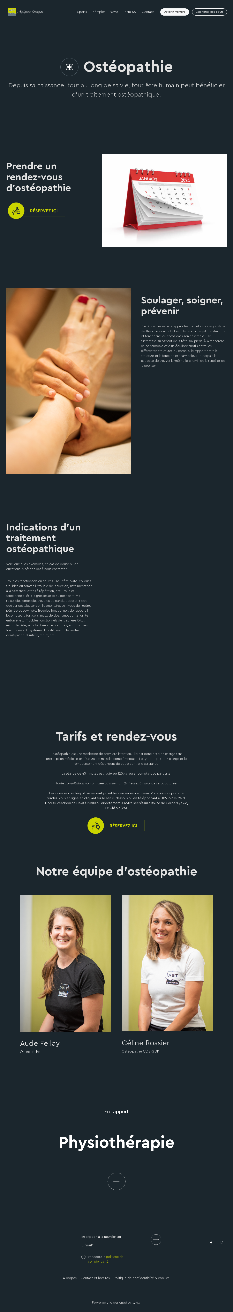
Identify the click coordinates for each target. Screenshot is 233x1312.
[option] (65, 975)
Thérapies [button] (99, 12)
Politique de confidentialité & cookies (141, 1277)
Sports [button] (83, 12)
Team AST (130, 12)
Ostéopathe (30, 1052)
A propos (70, 1277)
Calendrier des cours (209, 12)
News (115, 12)
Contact (148, 12)
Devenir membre (174, 12)
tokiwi (136, 1302)
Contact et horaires (95, 1277)
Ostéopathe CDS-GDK (140, 1051)
